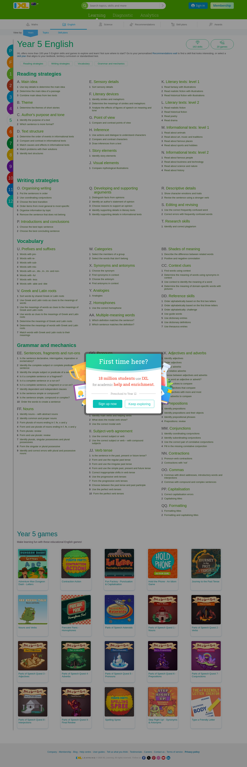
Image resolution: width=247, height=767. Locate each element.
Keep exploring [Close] (139, 404)
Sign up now (107, 404)
